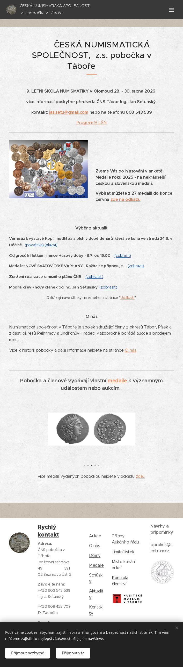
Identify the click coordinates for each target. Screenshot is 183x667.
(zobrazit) (122, 255)
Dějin (93, 555)
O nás (130, 350)
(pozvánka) (34, 245)
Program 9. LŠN (91, 122)
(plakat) (51, 245)
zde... (140, 476)
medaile (117, 380)
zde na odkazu (125, 199)
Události (127, 297)
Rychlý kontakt (48, 530)
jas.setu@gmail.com (68, 112)
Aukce (95, 535)
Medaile (96, 565)
